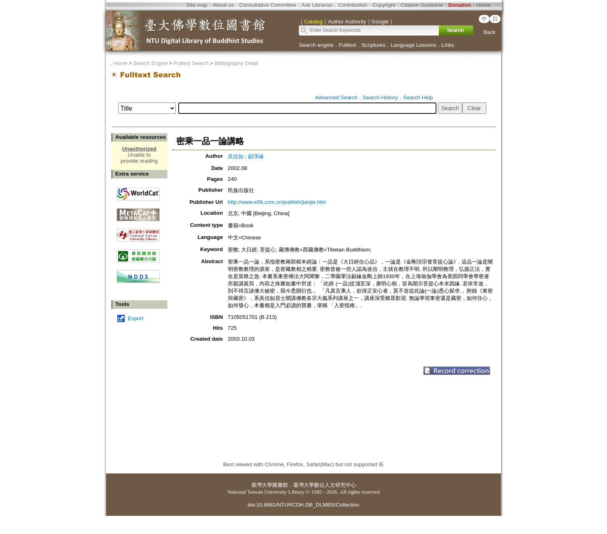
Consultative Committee (267, 5)
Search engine (316, 45)
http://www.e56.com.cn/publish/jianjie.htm (277, 202)
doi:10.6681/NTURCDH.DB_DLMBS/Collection (303, 505)
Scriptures (373, 45)
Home (483, 5)
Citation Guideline (421, 5)
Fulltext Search (191, 63)
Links (448, 45)
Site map (197, 5)
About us (223, 5)
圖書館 (280, 485)
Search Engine (150, 63)
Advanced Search (336, 97)
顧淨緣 (256, 156)
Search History (380, 97)
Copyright (383, 5)
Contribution (352, 5)
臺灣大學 (261, 485)
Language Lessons (413, 45)
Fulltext (347, 45)
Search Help (418, 97)
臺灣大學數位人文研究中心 (324, 485)
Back (490, 32)
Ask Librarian (317, 5)
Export (136, 318)
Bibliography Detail (236, 63)
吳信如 (236, 156)
